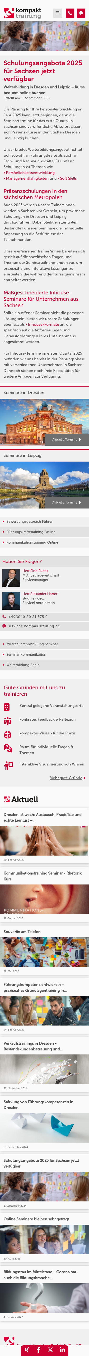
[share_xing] (27, 1350)
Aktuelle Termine (66, 439)
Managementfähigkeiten (28, 178)
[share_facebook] (39, 1350)
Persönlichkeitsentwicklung (30, 172)
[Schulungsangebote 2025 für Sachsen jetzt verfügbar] (70, 13)
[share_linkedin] (62, 1350)
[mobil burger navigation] (57, 13)
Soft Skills (68, 178)
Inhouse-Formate (43, 324)
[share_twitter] (50, 1350)
